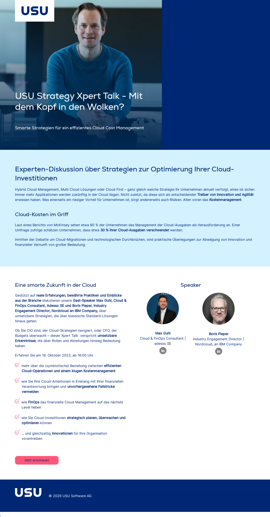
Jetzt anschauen (36, 460)
